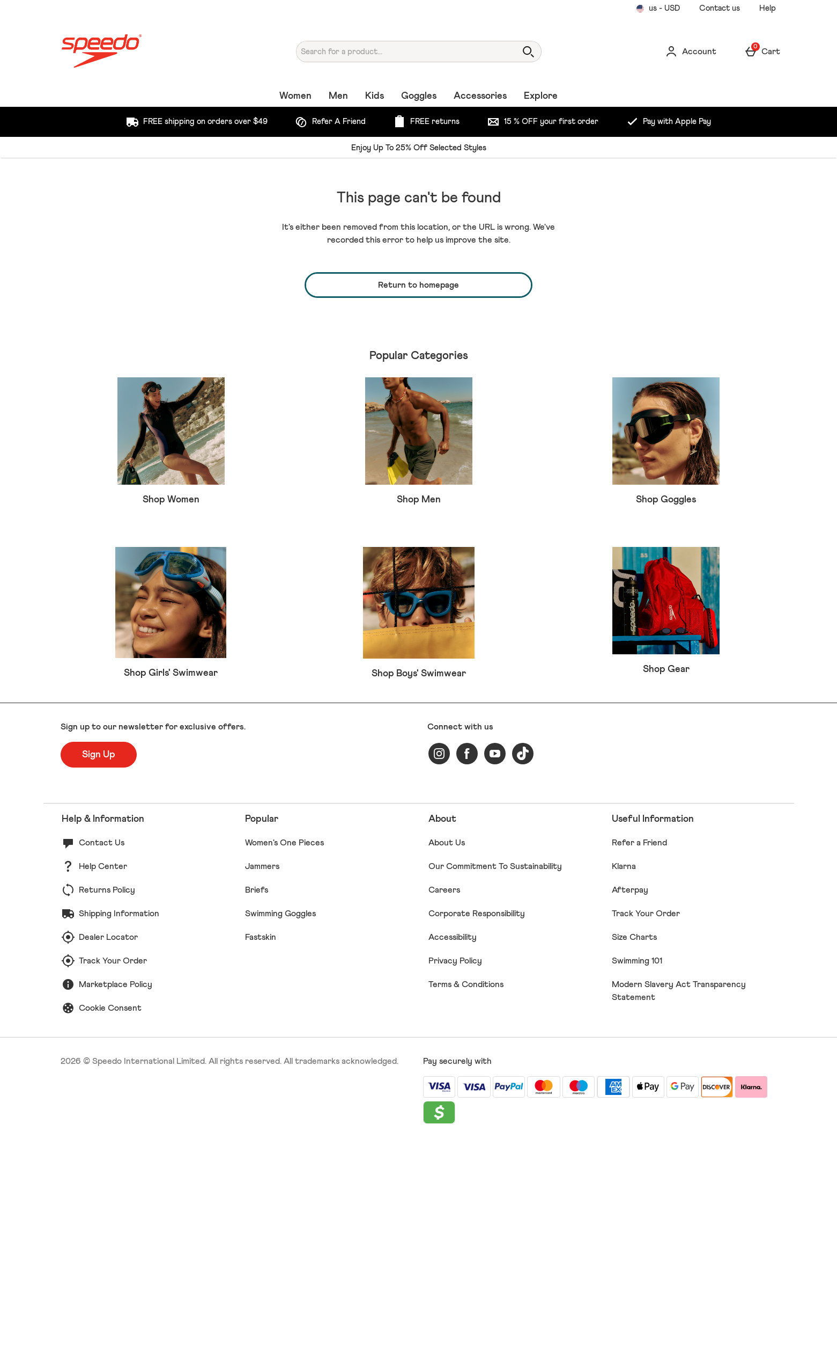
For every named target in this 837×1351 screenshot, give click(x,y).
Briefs (256, 1100)
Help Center (103, 1076)
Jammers (262, 1076)
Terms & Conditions (465, 1195)
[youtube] (495, 964)
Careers (444, 1100)
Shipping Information (119, 1124)
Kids (374, 96)
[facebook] (467, 964)
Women (295, 96)
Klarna (624, 1076)
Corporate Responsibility (476, 1124)
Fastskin (260, 1147)
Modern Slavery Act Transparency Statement (679, 1201)
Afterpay (630, 1100)
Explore (541, 96)
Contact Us (101, 1053)
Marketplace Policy (115, 1195)
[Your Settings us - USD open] (658, 8)
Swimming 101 (637, 1171)
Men (338, 96)
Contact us (719, 8)
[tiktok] (523, 964)
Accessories (480, 96)
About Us (446, 1053)
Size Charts (634, 1147)
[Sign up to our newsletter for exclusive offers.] (98, 965)
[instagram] (439, 964)
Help (767, 8)
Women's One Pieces (284, 1053)
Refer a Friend (639, 1053)
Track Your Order (113, 1171)
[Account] (690, 51)
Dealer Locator (108, 1147)
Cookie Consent (110, 1218)
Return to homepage (418, 285)
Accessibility (452, 1147)
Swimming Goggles (280, 1124)
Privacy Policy (455, 1171)
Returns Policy (107, 1100)
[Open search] (529, 51)
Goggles (418, 96)
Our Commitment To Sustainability (495, 1076)
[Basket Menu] (762, 51)
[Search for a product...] (397, 51)
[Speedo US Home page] (153, 51)
